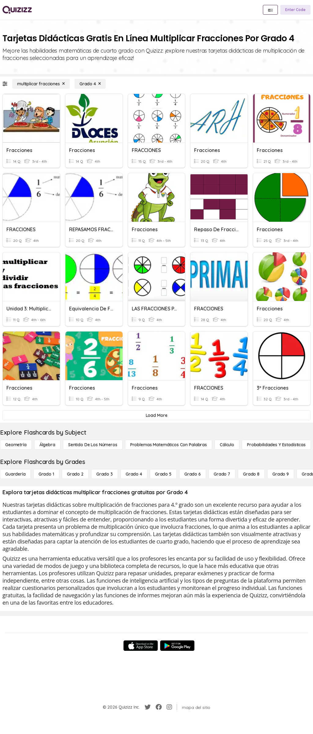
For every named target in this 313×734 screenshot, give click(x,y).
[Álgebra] (47, 445)
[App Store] (140, 645)
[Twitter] (148, 707)
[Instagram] (169, 707)
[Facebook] (159, 707)
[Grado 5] (163, 474)
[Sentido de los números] (93, 445)
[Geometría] (16, 445)
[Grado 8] (251, 474)
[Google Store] (177, 645)
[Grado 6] (192, 474)
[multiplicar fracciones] (41, 84)
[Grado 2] (75, 474)
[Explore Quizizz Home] (17, 10)
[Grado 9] (280, 474)
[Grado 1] (46, 474)
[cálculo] (227, 445)
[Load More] (156, 415)
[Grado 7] (221, 474)
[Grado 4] (90, 84)
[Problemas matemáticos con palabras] (168, 445)
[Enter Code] (295, 10)
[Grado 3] (104, 474)
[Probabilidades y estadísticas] (276, 445)
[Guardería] (15, 474)
